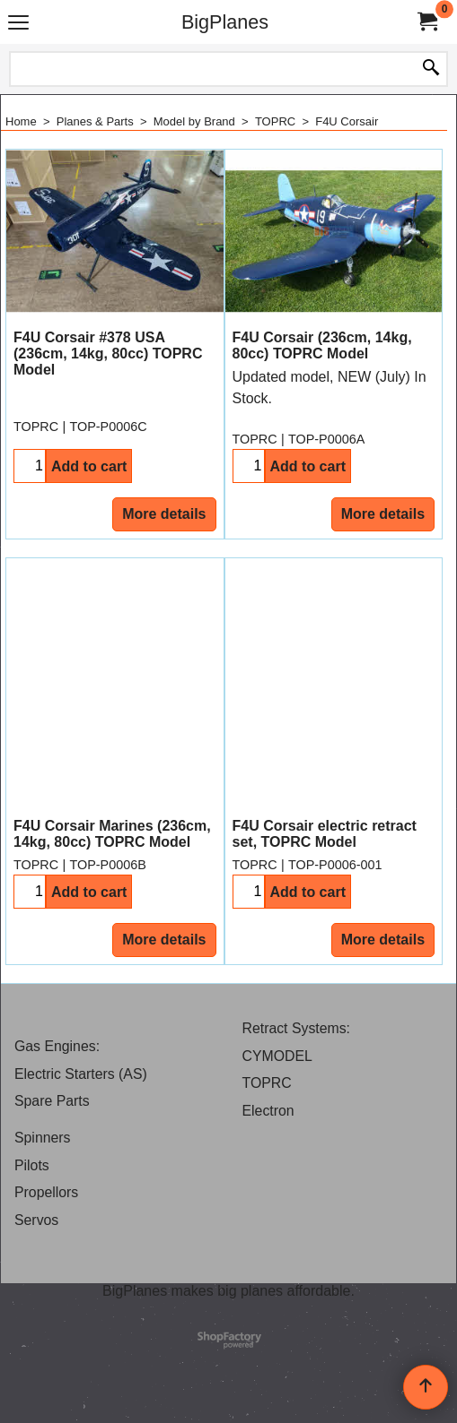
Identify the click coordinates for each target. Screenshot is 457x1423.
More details (164, 514)
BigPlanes (224, 22)
